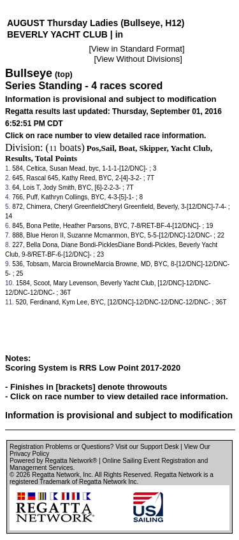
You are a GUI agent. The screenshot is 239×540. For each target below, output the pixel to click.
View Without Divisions (138, 59)
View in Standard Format (136, 48)
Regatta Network (55, 474)
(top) (64, 74)
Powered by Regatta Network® (53, 460)
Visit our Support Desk (146, 446)
